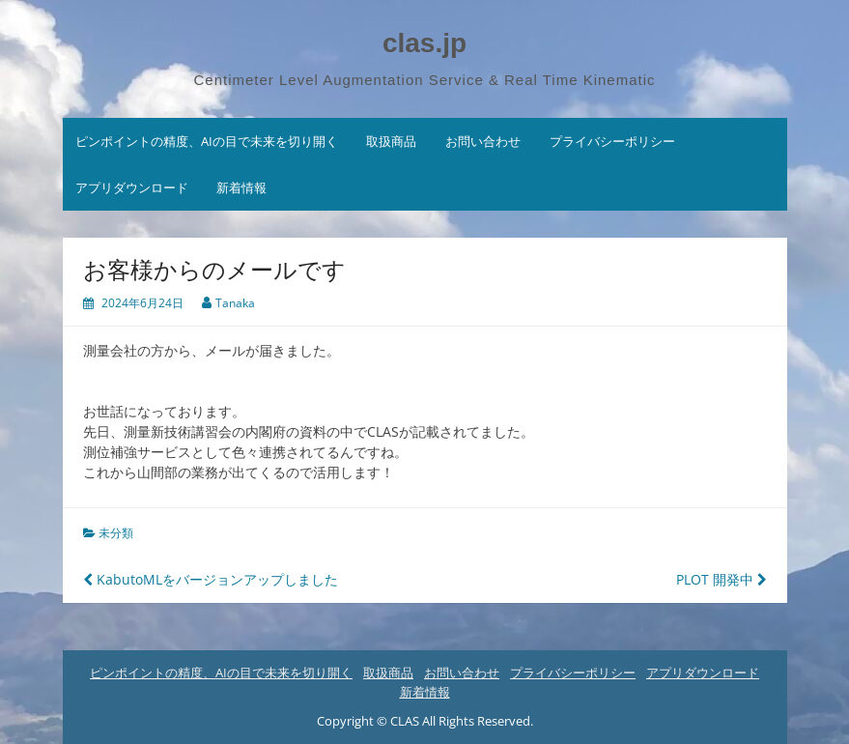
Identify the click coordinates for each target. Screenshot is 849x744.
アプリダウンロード (131, 187)
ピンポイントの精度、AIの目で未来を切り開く (206, 141)
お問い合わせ (483, 141)
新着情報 (241, 187)
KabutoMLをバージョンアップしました (210, 579)
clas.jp (424, 43)
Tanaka (235, 303)
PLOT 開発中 (721, 579)
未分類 (116, 533)
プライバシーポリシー (612, 141)
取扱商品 (391, 141)
